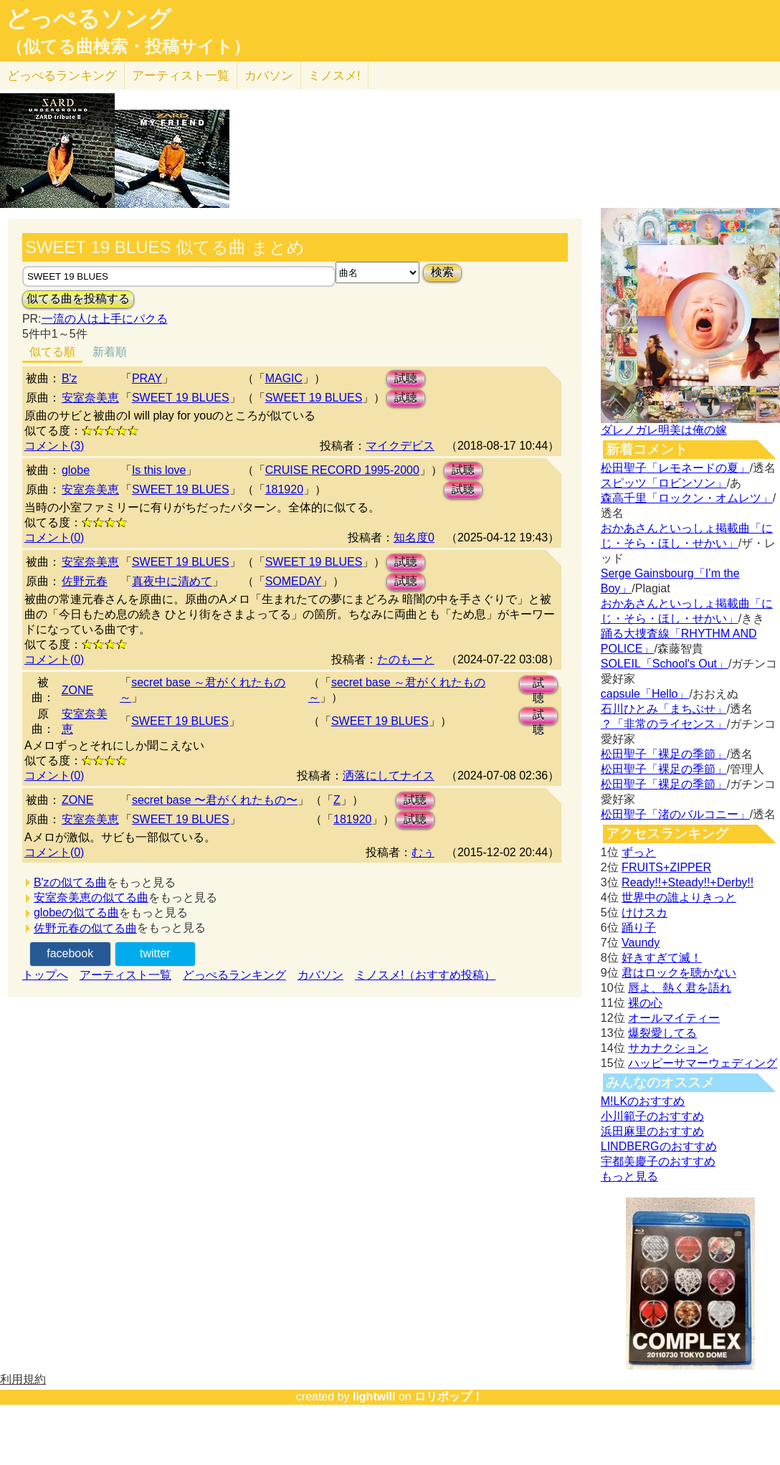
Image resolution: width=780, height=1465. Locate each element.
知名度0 (414, 537)
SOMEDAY (293, 581)
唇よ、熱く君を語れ (679, 988)
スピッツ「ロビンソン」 (664, 483)
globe (76, 470)
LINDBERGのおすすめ (659, 1146)
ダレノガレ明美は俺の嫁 (664, 430)
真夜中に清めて (172, 581)
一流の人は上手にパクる (105, 319)
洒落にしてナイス (388, 775)
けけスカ (644, 912)
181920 (284, 489)
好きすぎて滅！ (662, 958)
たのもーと (405, 659)
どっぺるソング (88, 19)
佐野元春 (85, 581)
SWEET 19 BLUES (180, 398)
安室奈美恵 (90, 398)
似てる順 (52, 352)
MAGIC (284, 378)
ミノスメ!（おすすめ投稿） (425, 975)
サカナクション (668, 1048)
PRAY (147, 378)
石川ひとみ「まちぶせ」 (664, 709)
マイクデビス (400, 446)
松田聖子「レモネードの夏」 (675, 468)
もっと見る (629, 1176)
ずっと (639, 852)
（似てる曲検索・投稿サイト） (128, 46)
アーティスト (180, 75)
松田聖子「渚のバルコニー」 (675, 814)
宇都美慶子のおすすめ (658, 1161)
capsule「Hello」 (645, 694)
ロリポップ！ (448, 1396)
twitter (155, 953)
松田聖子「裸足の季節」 (664, 754)
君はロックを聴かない (679, 973)
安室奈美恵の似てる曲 (91, 897)
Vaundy (641, 943)
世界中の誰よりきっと (679, 897)
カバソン (268, 75)
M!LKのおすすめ (643, 1101)
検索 (442, 272)
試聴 (405, 378)
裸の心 (645, 1003)
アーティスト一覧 (125, 975)
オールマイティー (674, 1018)
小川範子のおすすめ (652, 1116)
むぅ (423, 852)
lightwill (374, 1396)
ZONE (77, 690)
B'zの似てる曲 (70, 882)
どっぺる (62, 75)
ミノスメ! (334, 75)
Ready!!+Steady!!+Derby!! (687, 882)
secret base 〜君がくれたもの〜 (215, 800)
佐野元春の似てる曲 (85, 928)
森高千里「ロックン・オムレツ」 (687, 498)
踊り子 (639, 927)
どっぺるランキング (234, 975)
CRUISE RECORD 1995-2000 (342, 470)
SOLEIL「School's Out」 (664, 664)
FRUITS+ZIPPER (666, 867)
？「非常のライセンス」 (664, 724)
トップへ (45, 975)
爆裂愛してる (662, 1033)
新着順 (109, 352)
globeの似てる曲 (76, 912)
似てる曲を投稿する (78, 299)
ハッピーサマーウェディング (702, 1063)
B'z (69, 378)
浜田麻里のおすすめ (652, 1131)
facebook (70, 953)
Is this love (159, 470)
